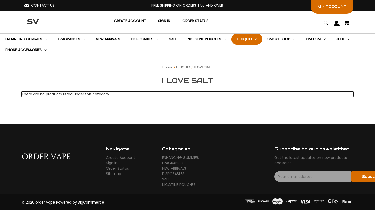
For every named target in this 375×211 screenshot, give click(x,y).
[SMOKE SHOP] (281, 39)
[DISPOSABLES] (145, 39)
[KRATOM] (315, 39)
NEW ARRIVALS (174, 168)
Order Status (117, 168)
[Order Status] (195, 21)
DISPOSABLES (173, 173)
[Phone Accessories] (26, 50)
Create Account (120, 157)
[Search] (326, 25)
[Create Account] (130, 21)
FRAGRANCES (173, 163)
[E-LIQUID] (246, 39)
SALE (166, 179)
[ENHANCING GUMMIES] (26, 39)
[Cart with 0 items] (347, 25)
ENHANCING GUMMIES (180, 157)
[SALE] (173, 39)
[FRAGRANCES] (71, 39)
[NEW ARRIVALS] (108, 39)
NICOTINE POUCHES (179, 184)
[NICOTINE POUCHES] (206, 39)
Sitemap (113, 173)
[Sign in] (164, 21)
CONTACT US (43, 5)
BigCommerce (91, 202)
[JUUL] (343, 39)
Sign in (112, 163)
